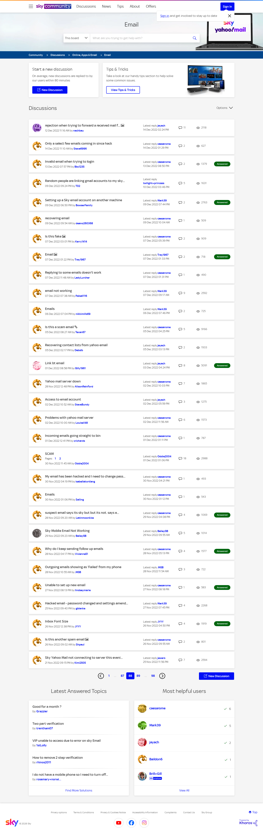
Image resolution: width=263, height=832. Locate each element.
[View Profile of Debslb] (79, 350)
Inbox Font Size (56, 621)
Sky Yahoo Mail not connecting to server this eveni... (84, 658)
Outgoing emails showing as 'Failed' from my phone (83, 567)
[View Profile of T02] (78, 186)
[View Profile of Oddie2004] (82, 463)
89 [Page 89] (138, 675)
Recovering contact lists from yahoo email (76, 345)
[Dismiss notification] (229, 16)
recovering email (57, 218)
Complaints (170, 812)
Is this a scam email (59, 327)
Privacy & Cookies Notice (113, 812)
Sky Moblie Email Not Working (67, 531)
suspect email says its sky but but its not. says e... (82, 513)
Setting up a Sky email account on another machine (83, 200)
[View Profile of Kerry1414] (81, 241)
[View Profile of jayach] (161, 125)
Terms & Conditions (83, 812)
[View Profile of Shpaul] (80, 644)
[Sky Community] (53, 6)
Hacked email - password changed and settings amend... (86, 603)
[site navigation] (31, 6)
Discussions (86, 6)
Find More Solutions (78, 790)
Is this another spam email (65, 639)
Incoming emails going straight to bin (73, 436)
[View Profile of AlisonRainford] (84, 386)
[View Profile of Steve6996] (80, 148)
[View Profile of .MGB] (78, 572)
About (135, 6)
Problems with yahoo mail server (69, 418)
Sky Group (206, 812)
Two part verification (48, 724)
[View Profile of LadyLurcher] (82, 277)
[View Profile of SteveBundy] (82, 404)
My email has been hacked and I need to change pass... (85, 476)
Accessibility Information (145, 812)
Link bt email (54, 363)
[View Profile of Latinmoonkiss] (85, 517)
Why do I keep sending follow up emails (74, 549)
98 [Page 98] (153, 675)
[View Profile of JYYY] (78, 626)
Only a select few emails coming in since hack (78, 143)
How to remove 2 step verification (57, 758)
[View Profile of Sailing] (80, 499)
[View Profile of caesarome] (164, 143)
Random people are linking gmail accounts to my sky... (85, 181)
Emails (50, 309)
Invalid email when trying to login (69, 161)
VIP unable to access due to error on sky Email (66, 741)
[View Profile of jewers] (161, 658)
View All (184, 790)
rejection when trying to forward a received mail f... (83, 125)
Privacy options (59, 812)
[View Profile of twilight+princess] (153, 183)
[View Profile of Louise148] (82, 422)
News (106, 6)
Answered (222, 164)
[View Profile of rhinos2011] (43, 762)
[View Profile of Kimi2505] (80, 662)
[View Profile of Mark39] (162, 200)
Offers (151, 6)
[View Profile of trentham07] (44, 728)
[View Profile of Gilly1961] (80, 368)
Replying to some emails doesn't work (73, 272)
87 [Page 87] (122, 675)
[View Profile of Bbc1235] (79, 166)
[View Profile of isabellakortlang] (85, 481)
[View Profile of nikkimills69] (83, 314)
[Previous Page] (100, 675)
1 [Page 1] (109, 675)
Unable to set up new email (65, 585)
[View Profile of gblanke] (80, 608)
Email (131, 24)
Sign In (227, 6)
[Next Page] (162, 675)
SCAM (49, 454)
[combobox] (139, 38)
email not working (58, 291)
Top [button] (254, 812)
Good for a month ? (46, 707)
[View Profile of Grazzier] (42, 711)
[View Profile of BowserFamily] (84, 205)
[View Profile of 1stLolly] (41, 745)
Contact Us (189, 812)
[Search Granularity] (76, 38)
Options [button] (222, 108)
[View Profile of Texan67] (80, 332)
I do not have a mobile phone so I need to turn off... (70, 775)
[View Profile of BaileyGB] (81, 535)
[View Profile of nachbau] (78, 130)
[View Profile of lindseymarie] (83, 590)
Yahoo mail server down (63, 381)
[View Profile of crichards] (79, 440)
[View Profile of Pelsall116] (81, 296)
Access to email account (63, 399)
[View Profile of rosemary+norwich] (48, 779)
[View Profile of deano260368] (84, 223)
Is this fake (53, 236)
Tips (120, 6)
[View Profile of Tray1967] (80, 259)
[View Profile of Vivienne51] (81, 554)
